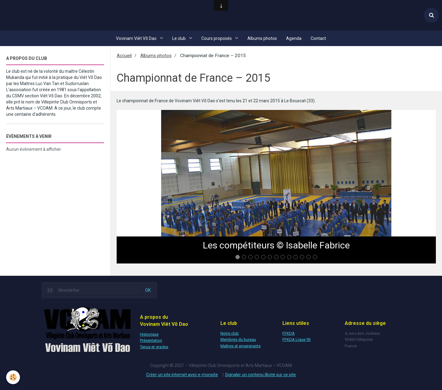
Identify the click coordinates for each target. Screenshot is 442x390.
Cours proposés (217, 38)
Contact (318, 38)
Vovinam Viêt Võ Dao (136, 38)
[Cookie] (13, 377)
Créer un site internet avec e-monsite (182, 374)
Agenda (293, 38)
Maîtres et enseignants (240, 346)
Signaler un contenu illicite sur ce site (260, 374)
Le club (179, 38)
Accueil (124, 55)
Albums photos (262, 38)
